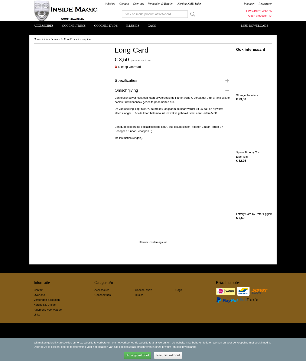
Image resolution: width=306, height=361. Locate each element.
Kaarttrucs (70, 39)
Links (37, 314)
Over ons (138, 3)
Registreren (265, 3)
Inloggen (249, 3)
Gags (152, 25)
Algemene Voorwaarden (48, 309)
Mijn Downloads (254, 25)
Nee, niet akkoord (168, 355)
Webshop (109, 3)
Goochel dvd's (106, 25)
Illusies (132, 25)
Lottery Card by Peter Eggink (254, 214)
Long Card (86, 39)
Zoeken (192, 14)
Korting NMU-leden (189, 3)
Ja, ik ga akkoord (137, 355)
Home (37, 39)
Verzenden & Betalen (160, 3)
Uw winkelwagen (259, 11)
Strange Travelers (247, 95)
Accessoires (43, 25)
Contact (124, 3)
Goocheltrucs (74, 25)
